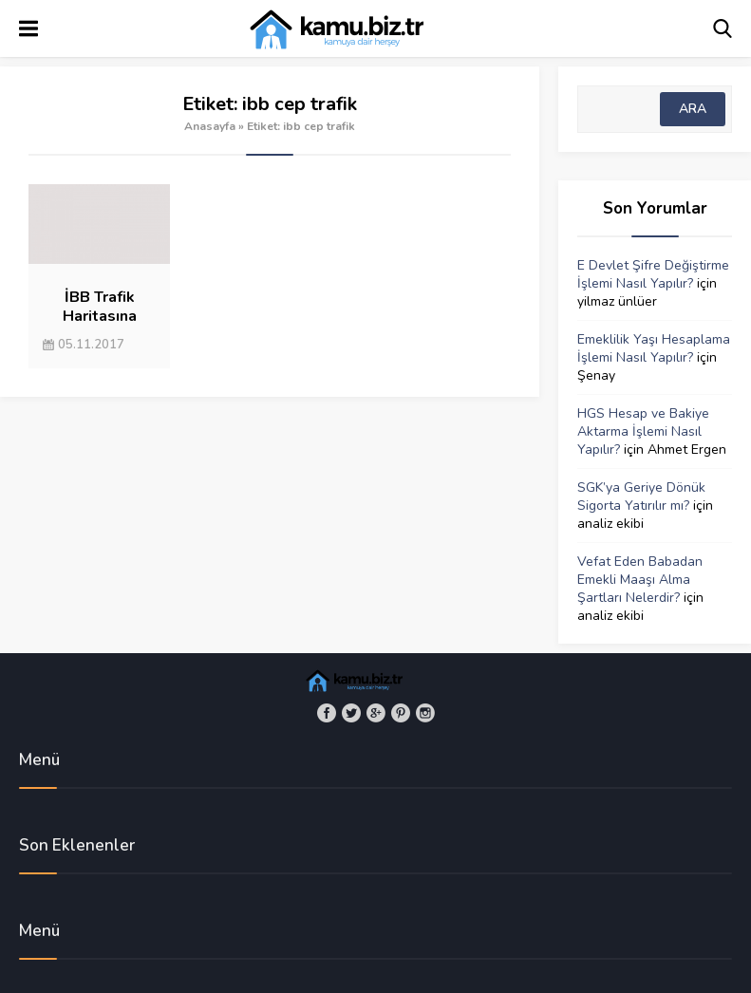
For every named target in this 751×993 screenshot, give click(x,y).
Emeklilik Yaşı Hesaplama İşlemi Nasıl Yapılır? (653, 348)
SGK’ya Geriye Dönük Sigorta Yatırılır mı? (641, 496)
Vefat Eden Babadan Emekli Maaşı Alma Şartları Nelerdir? (640, 580)
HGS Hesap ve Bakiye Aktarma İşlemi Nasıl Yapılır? (643, 431)
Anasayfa (209, 126)
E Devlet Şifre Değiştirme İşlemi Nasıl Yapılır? (653, 274)
